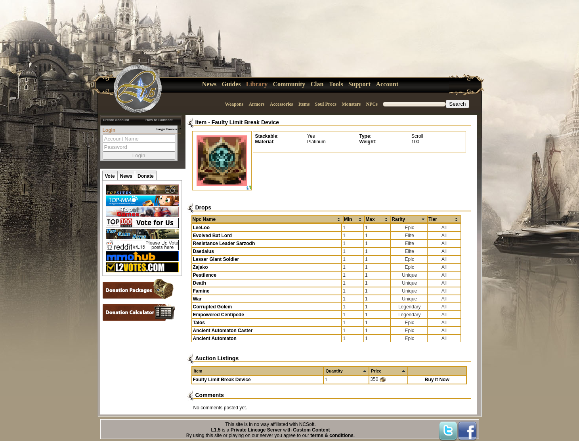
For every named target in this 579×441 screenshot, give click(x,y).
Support (359, 84)
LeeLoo (201, 227)
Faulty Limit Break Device (245, 122)
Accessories (281, 104)
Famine (201, 291)
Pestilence (204, 275)
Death (199, 283)
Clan (317, 84)
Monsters (351, 104)
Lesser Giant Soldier (216, 259)
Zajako (200, 267)
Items (304, 104)
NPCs (372, 104)
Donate (146, 176)
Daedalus (203, 251)
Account (387, 84)
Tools (336, 84)
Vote (110, 176)
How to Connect (159, 120)
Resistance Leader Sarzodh (224, 243)
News (209, 84)
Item (201, 122)
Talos (199, 322)
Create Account (116, 120)
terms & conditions (332, 435)
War (197, 299)
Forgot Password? (169, 129)
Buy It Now (437, 379)
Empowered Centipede (218, 314)
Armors (256, 104)
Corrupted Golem (212, 307)
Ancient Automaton (215, 338)
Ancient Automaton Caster (223, 330)
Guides (231, 84)
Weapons (234, 104)
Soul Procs (325, 104)
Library (257, 84)
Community (289, 84)
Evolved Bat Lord (212, 235)
